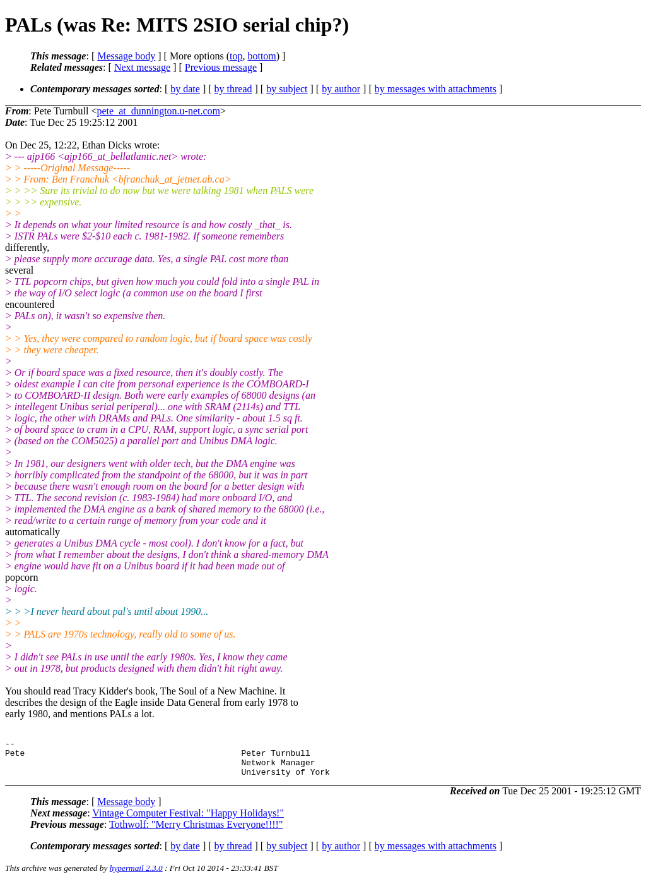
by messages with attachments (435, 88)
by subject (286, 88)
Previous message (221, 67)
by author (341, 88)
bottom (261, 56)
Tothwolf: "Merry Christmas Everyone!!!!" (196, 832)
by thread (233, 88)
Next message (142, 67)
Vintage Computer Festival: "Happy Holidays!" (188, 820)
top (236, 56)
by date (185, 88)
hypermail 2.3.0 (136, 875)
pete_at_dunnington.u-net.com (159, 111)
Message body (126, 56)
